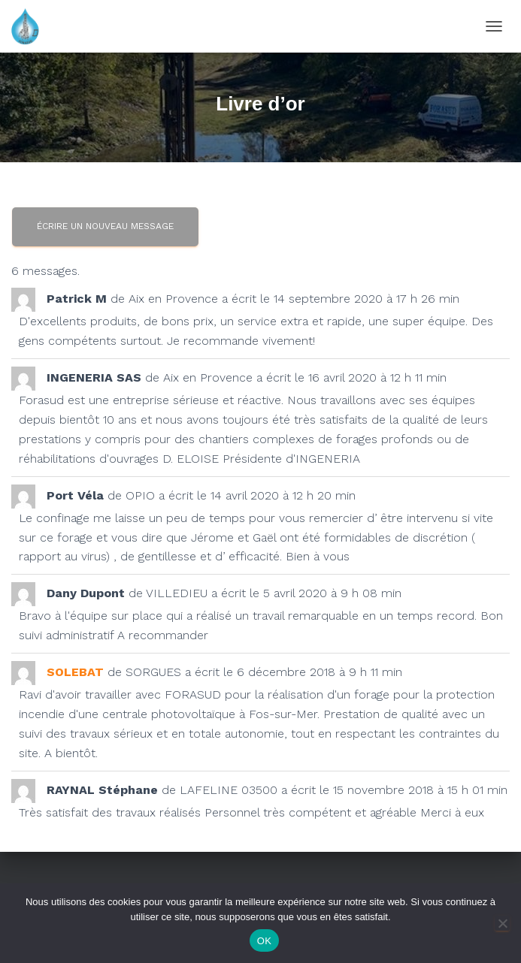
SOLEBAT (75, 672)
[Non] (502, 923)
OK (264, 940)
